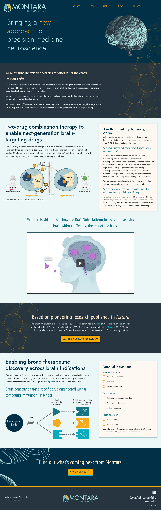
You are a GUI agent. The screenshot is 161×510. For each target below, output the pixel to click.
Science (76, 6)
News (121, 6)
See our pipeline (80, 471)
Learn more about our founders (80, 338)
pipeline (51, 381)
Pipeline (106, 6)
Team (91, 6)
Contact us (137, 6)
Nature (110, 327)
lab (98, 323)
